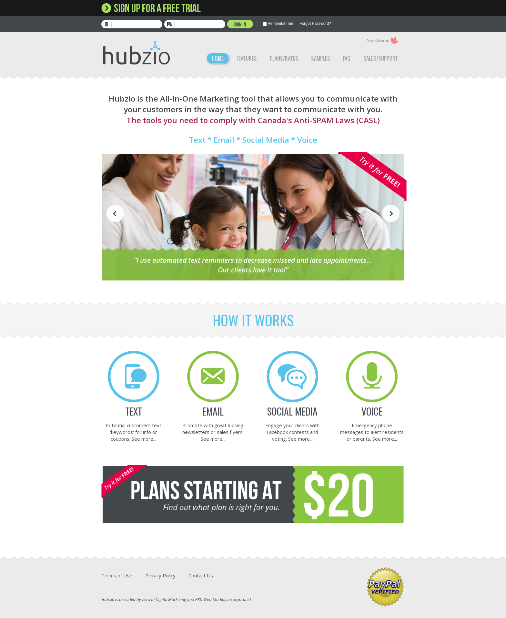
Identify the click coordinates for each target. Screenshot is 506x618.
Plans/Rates (284, 58)
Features (247, 58)
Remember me (280, 23)
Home (218, 58)
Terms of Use (116, 575)
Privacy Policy (160, 575)
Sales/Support (380, 58)
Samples (320, 58)
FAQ (346, 58)
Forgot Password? (315, 23)
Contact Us (200, 575)
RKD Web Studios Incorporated (223, 599)
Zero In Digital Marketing (164, 599)
